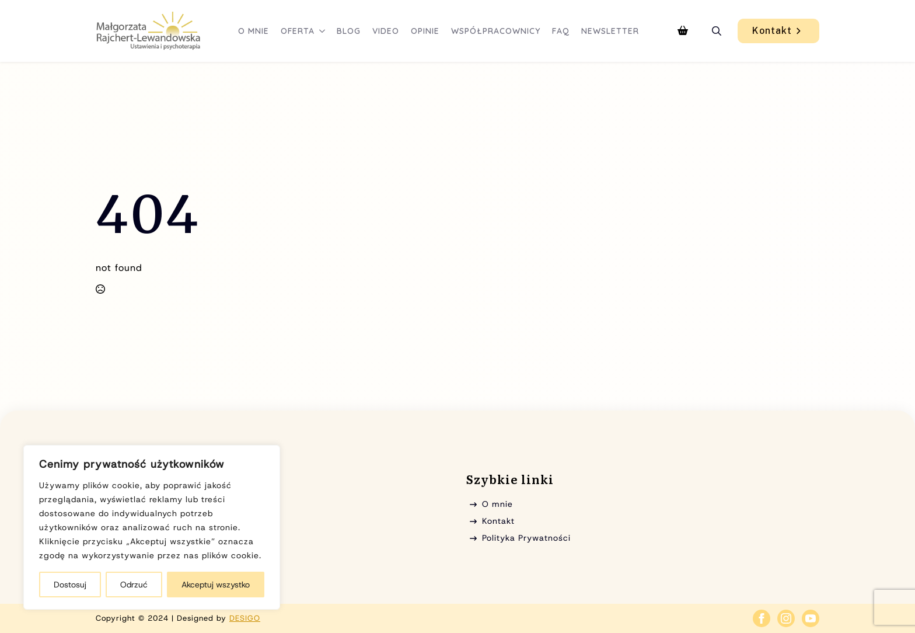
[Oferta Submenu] (323, 31)
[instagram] (786, 618)
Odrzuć (134, 584)
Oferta (298, 31)
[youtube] (810, 618)
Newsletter (610, 31)
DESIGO (244, 618)
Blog (349, 31)
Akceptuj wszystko (215, 584)
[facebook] (761, 618)
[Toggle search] (716, 31)
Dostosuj (70, 584)
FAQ (561, 31)
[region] (151, 527)
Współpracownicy (495, 31)
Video (385, 31)
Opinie (425, 31)
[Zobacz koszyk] (683, 31)
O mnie (253, 31)
